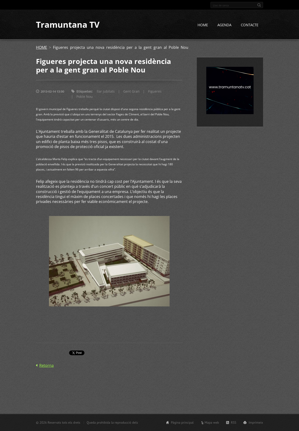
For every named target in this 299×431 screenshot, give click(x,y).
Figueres (155, 92)
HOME (203, 25)
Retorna (46, 365)
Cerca (259, 5)
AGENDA (224, 25)
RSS (233, 422)
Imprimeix (256, 422)
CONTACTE (249, 25)
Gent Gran (131, 92)
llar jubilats (106, 92)
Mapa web (212, 422)
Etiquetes (84, 92)
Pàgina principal (182, 422)
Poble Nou (84, 97)
